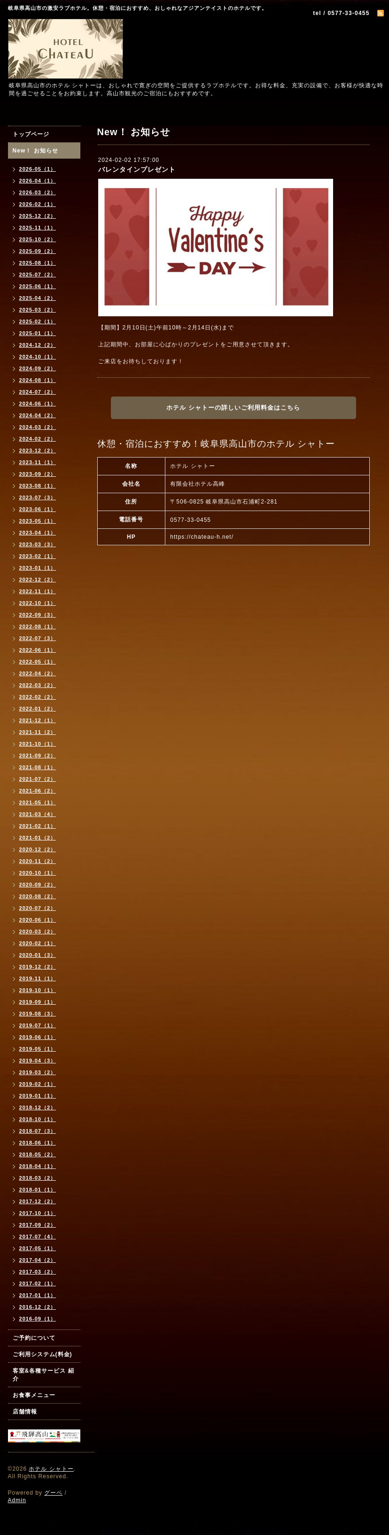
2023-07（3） (37, 497)
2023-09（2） (37, 474)
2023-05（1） (37, 521)
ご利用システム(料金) (42, 1354)
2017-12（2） (37, 1201)
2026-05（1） (37, 169)
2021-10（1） (37, 744)
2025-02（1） (37, 321)
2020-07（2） (37, 908)
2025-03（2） (37, 310)
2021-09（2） (37, 755)
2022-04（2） (37, 673)
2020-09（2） (37, 884)
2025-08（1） (37, 263)
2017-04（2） (37, 1260)
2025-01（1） (37, 333)
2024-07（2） (37, 392)
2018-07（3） (37, 1131)
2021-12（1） (37, 720)
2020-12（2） (37, 849)
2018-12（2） (37, 1107)
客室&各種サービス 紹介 (43, 1374)
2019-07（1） (37, 1025)
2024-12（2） (37, 345)
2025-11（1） (37, 227)
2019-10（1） (37, 990)
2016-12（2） (37, 1307)
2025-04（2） (37, 298)
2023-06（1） (37, 509)
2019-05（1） (37, 1049)
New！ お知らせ (35, 150)
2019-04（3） (37, 1060)
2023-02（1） (37, 556)
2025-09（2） (37, 251)
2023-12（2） (37, 450)
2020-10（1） (37, 873)
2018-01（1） (37, 1189)
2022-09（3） (37, 615)
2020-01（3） (37, 955)
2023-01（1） (37, 568)
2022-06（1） (37, 650)
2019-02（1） (37, 1084)
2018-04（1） (37, 1166)
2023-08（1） (37, 486)
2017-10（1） (37, 1213)
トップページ (31, 134)
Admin (17, 1500)
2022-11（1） (37, 591)
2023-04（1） (37, 532)
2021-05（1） (37, 802)
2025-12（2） (37, 216)
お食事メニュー (34, 1395)
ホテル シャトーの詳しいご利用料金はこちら (233, 407)
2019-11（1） (37, 978)
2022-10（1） (37, 603)
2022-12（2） (37, 579)
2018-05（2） (37, 1154)
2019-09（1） (37, 1002)
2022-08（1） (37, 626)
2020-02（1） (37, 943)
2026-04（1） (37, 180)
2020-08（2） (37, 896)
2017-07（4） (37, 1236)
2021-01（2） (37, 837)
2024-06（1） (37, 403)
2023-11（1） (37, 462)
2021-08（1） (37, 767)
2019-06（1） (37, 1037)
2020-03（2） (37, 931)
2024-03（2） (37, 427)
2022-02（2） (37, 697)
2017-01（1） (37, 1295)
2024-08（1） (37, 380)
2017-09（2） (37, 1225)
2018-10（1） (37, 1119)
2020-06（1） (37, 920)
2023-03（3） (37, 544)
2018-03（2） (37, 1178)
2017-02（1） (37, 1283)
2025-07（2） (37, 274)
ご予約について (34, 1338)
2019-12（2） (37, 967)
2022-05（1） (37, 661)
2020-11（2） (37, 861)
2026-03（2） (37, 192)
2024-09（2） (37, 368)
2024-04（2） (37, 415)
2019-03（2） (37, 1072)
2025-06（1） (37, 286)
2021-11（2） (37, 732)
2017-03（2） (37, 1272)
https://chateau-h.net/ (201, 537)
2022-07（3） (37, 638)
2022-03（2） (37, 685)
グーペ (53, 1492)
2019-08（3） (37, 1013)
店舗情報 (25, 1411)
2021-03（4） (37, 814)
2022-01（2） (37, 708)
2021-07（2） (37, 779)
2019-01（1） (37, 1096)
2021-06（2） (37, 791)
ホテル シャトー (51, 1469)
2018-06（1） (37, 1143)
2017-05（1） (37, 1248)
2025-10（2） (37, 239)
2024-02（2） (37, 439)
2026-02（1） (37, 204)
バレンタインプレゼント (137, 169)
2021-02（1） (37, 826)
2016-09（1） (37, 1318)
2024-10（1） (37, 356)
